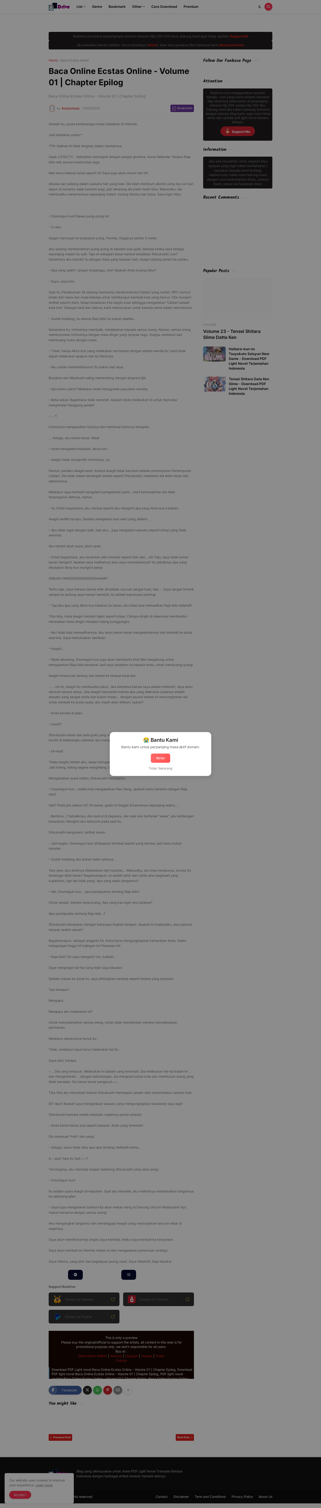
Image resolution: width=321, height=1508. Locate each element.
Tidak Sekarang (160, 768)
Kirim (160, 758)
